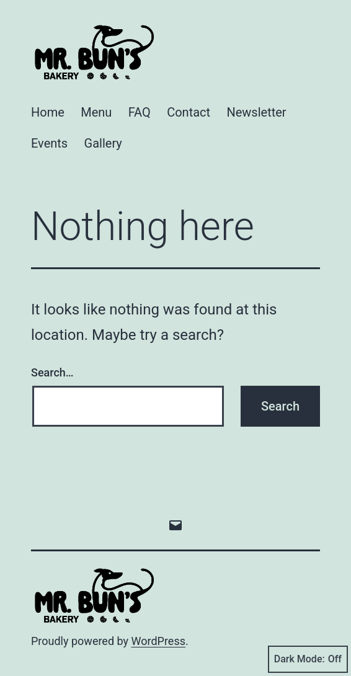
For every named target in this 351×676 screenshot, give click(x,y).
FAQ (139, 112)
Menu (96, 112)
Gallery (103, 143)
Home (47, 112)
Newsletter (256, 112)
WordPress (158, 640)
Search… (52, 372)
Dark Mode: (308, 659)
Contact (188, 112)
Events (49, 143)
